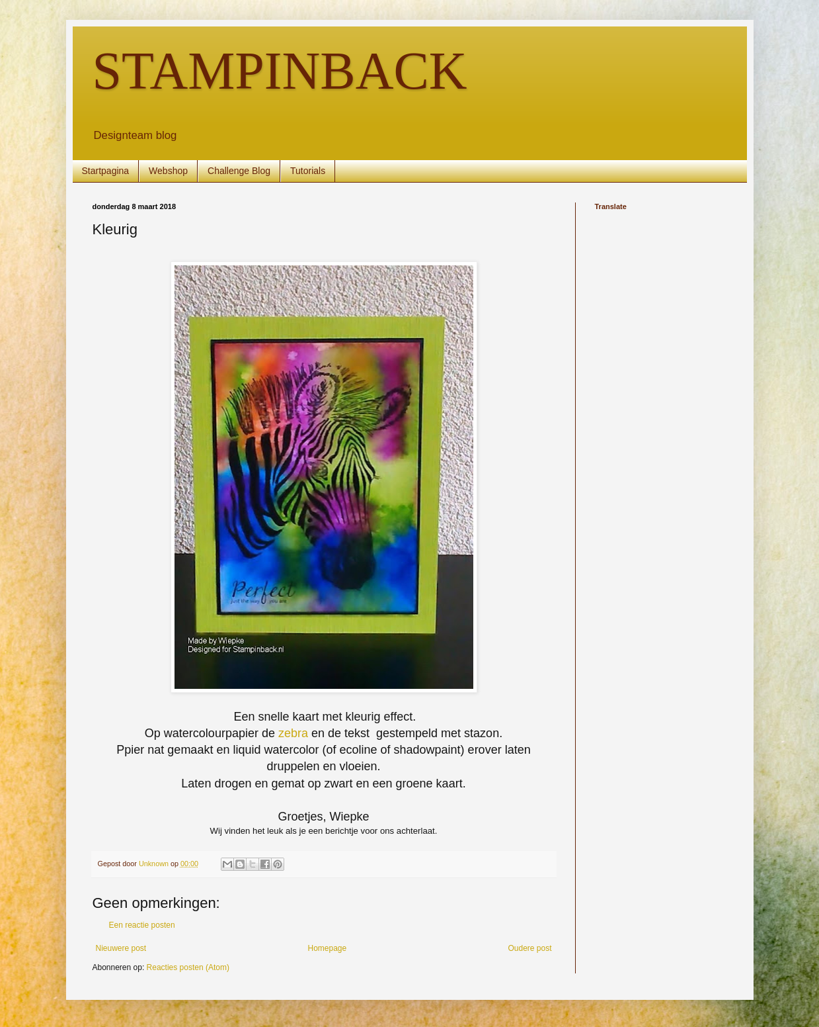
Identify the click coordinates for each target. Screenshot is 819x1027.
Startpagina (106, 170)
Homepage (326, 948)
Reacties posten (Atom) (188, 967)
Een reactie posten (142, 925)
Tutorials (307, 170)
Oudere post (529, 948)
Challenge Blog (239, 170)
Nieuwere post (121, 948)
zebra (293, 733)
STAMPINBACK (280, 71)
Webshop (168, 170)
